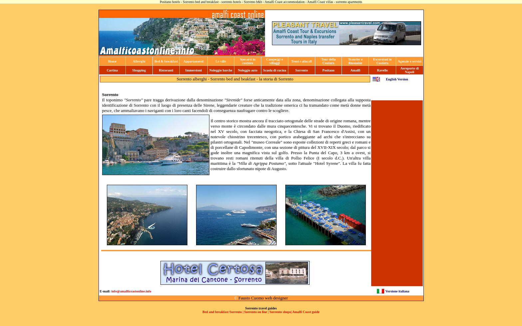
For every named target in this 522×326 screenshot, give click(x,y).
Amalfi (355, 70)
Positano (328, 70)
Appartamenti (193, 61)
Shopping (139, 70)
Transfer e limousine (355, 61)
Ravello (382, 70)
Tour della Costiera (328, 61)
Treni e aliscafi (301, 61)
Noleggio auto (248, 70)
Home (112, 61)
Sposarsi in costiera (247, 61)
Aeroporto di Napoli (409, 70)
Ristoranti (166, 70)
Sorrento (301, 70)
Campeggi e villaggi (274, 61)
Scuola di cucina (274, 70)
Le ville (221, 61)
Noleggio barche (220, 70)
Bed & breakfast (166, 61)
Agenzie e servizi (409, 61)
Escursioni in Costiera (382, 61)
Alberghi (139, 61)
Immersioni (193, 70)
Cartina (112, 70)
